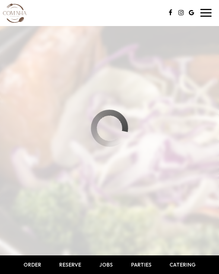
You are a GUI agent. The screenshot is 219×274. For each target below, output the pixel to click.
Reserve (70, 264)
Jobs (106, 264)
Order (32, 264)
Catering (182, 264)
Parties (141, 264)
